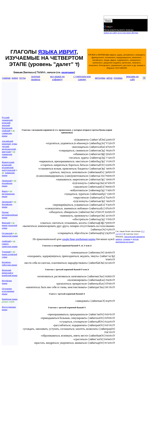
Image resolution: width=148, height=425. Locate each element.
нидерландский (9, 149)
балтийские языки (7, 205)
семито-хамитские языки (9, 245)
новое (15, 78)
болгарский (7, 128)
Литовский (7, 201)
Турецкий (6, 251)
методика (100, 78)
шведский (6, 151)
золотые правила (35, 78)
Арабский (6, 241)
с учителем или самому (82, 78)
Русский (5, 117)
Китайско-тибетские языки (9, 263)
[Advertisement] (52, 25)
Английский (7, 141)
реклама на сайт (132, 78)
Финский (6, 222)
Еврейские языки (10, 299)
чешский (6, 125)
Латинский (7, 180)
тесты (22, 78)
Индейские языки (7, 281)
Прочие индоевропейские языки (10, 215)
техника (118, 78)
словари (126, 239)
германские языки (7, 155)
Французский (8, 162)
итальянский (7, 167)
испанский (6, 165)
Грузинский (7, 233)
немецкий (6, 143)
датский (5, 146)
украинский (7, 120)
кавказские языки (10, 236)
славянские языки (7, 134)
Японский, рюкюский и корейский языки (9, 273)
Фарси (5, 191)
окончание (67, 72)
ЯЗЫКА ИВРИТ (57, 52)
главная (6, 78)
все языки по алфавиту (57, 78)
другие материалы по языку (127, 240)
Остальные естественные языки (8, 291)
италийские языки (7, 184)
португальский (8, 170)
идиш (14, 143)
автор (109, 78)
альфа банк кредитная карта (78, 239)
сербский (6, 130)
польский (6, 122)
